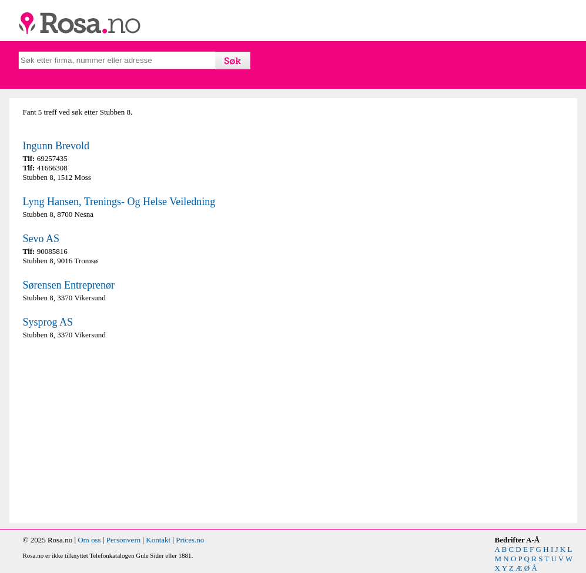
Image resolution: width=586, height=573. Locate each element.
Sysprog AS (48, 322)
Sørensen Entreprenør (69, 285)
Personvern (123, 539)
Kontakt (158, 539)
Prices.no (190, 539)
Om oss (89, 539)
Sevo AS (41, 238)
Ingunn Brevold (56, 146)
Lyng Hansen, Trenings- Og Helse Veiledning (119, 201)
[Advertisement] (155, 431)
